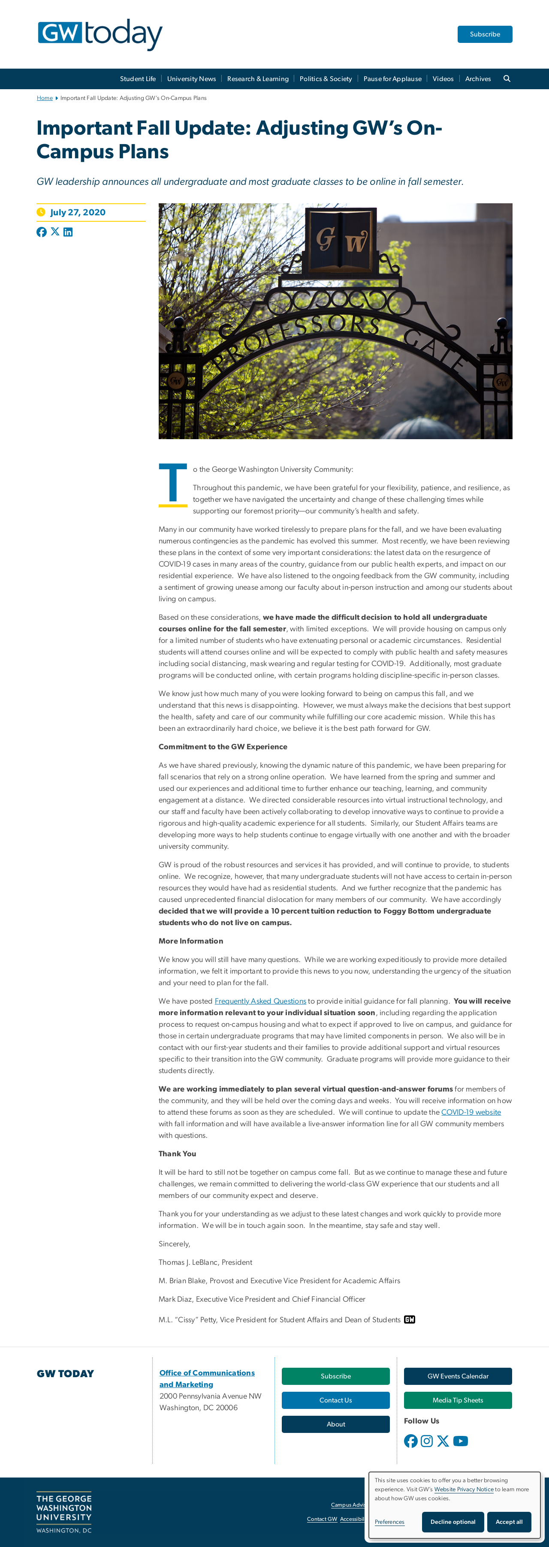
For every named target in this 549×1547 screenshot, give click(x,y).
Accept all (509, 1522)
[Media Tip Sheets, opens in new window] (458, 1400)
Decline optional (453, 1522)
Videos (443, 78)
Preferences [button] (390, 1522)
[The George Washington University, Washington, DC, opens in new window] (63, 1512)
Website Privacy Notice (464, 1490)
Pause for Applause (393, 78)
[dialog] (454, 1505)
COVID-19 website (471, 1112)
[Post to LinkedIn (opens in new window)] (68, 233)
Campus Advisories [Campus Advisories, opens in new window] (354, 1505)
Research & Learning (258, 78)
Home (45, 98)
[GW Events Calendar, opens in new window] (458, 1376)
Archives (478, 78)
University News (192, 78)
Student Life (138, 78)
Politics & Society (326, 78)
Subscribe (485, 34)
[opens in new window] (411, 1447)
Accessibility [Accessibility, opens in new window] (355, 1519)
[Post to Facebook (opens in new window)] (42, 233)
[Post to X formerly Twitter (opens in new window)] (55, 233)
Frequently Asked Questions (261, 1001)
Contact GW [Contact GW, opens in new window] (322, 1519)
